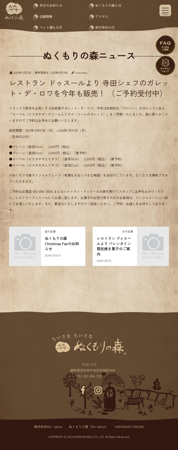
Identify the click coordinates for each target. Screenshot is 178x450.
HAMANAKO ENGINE (129, 426)
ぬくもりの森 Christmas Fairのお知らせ (62, 243)
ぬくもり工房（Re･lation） (88, 426)
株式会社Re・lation (48, 426)
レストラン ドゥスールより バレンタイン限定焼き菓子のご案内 (114, 246)
